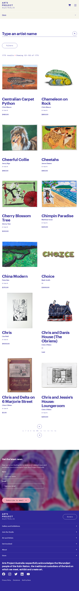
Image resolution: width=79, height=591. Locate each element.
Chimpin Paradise (57, 216)
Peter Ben (5, 280)
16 (55, 431)
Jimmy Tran (6, 224)
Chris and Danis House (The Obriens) (56, 336)
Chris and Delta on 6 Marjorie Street (18, 399)
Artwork (5, 110)
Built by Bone (26, 580)
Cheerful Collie (15, 159)
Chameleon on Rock (55, 101)
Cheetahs (50, 159)
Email (4, 481)
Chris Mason (6, 107)
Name (4, 472)
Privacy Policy (6, 580)
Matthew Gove (47, 220)
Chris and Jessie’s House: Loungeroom (57, 401)
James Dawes (47, 164)
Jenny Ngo (6, 164)
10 (34, 431)
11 (37, 431)
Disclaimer (16, 580)
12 (41, 431)
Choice (48, 276)
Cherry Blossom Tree (16, 218)
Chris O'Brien (46, 345)
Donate (70, 517)
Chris (7, 332)
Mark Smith (46, 280)
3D (42, 283)
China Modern (15, 276)
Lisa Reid (5, 337)
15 (52, 431)
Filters (9, 45)
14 (48, 431)
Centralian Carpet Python (18, 101)
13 (44, 431)
